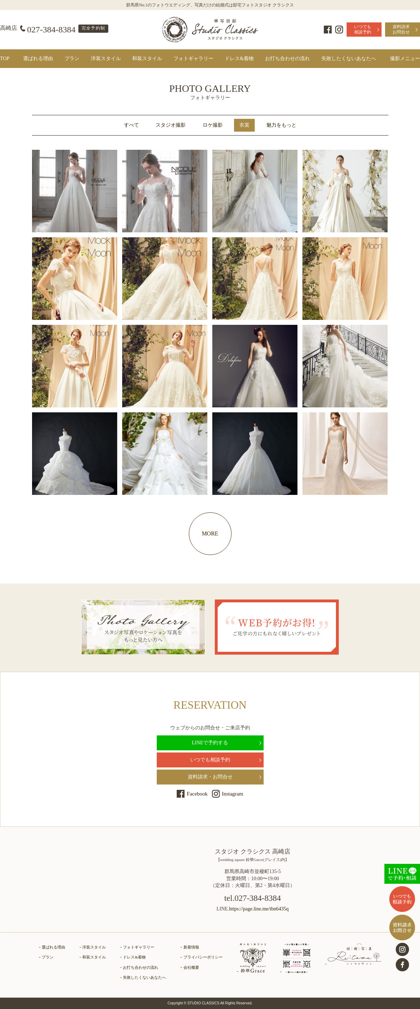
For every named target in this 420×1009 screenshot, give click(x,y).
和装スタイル (147, 58)
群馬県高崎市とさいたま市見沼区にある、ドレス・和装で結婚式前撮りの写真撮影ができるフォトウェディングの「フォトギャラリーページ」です (210, 29)
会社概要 (191, 967)
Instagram (339, 29)
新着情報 (191, 947)
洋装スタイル (106, 58)
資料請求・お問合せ (210, 777)
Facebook (328, 29)
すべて (131, 125)
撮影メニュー (405, 58)
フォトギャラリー (193, 58)
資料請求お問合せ (401, 29)
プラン (71, 58)
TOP (4, 58)
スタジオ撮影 (171, 125)
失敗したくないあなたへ (348, 58)
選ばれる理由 (38, 58)
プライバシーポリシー (203, 957)
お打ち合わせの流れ (287, 58)
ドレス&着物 (239, 58)
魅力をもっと (281, 125)
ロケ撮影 (213, 125)
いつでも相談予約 (362, 29)
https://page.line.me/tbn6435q (259, 909)
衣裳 (244, 125)
